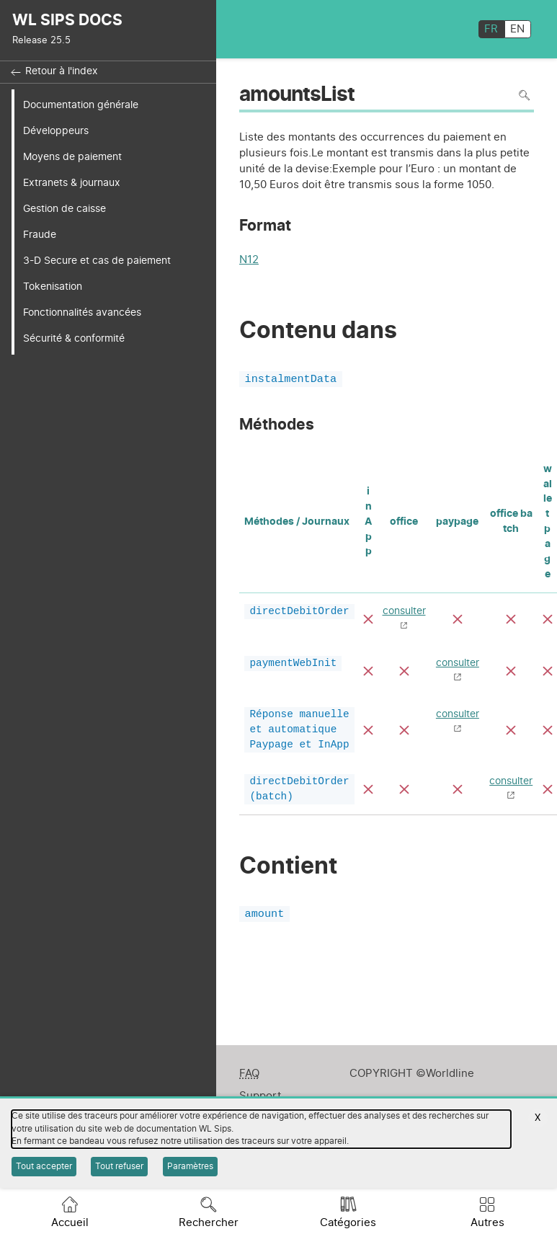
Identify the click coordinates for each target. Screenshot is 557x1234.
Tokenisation (52, 286)
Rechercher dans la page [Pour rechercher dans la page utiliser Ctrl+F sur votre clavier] (524, 95)
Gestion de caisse (64, 208)
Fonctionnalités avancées (82, 312)
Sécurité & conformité (74, 338)
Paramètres (190, 1166)
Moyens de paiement (72, 156)
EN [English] (517, 29)
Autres (487, 1222)
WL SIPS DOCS (67, 20)
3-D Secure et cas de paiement (97, 260)
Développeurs (56, 130)
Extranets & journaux (71, 182)
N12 (249, 261)
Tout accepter (44, 1166)
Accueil (70, 1222)
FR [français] (491, 29)
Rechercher (209, 1222)
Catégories (348, 1222)
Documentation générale (80, 104)
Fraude (39, 234)
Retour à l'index (61, 71)
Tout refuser (119, 1166)
